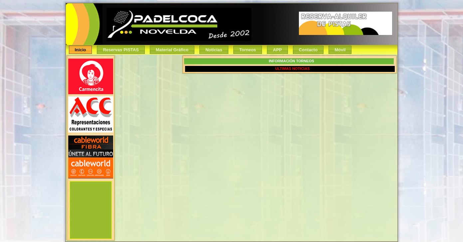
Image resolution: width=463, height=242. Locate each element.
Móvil (340, 49)
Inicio (80, 49)
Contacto (308, 49)
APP (277, 49)
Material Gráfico (172, 49)
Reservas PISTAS (120, 49)
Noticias (213, 49)
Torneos (247, 49)
